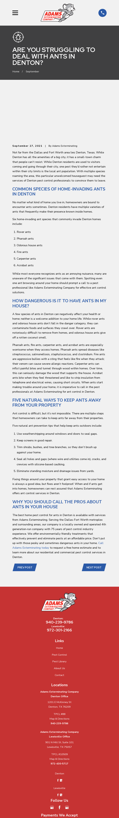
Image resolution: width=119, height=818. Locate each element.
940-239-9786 (59, 574)
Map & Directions (59, 671)
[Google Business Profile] (52, 760)
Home (59, 600)
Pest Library (59, 614)
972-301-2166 (59, 582)
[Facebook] (59, 760)
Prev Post (25, 520)
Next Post (93, 520)
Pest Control (59, 607)
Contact (59, 628)
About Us (59, 621)
